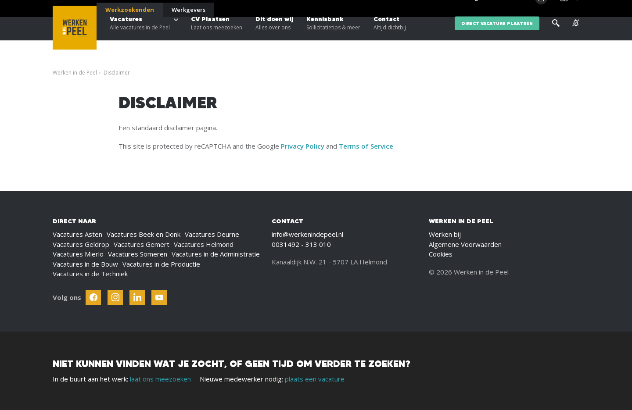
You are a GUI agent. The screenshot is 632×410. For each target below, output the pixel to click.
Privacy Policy (302, 146)
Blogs (473, 9)
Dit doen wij (274, 35)
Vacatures (140, 35)
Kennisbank (333, 35)
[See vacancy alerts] (575, 35)
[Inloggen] (557, 10)
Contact (389, 35)
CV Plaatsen (216, 35)
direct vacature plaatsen (497, 35)
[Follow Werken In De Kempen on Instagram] (115, 297)
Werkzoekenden (129, 10)
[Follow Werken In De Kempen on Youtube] (159, 297)
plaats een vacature (315, 378)
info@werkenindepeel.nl (307, 234)
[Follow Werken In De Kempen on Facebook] (93, 297)
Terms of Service (366, 146)
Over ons (500, 9)
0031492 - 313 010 (301, 244)
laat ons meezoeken (160, 378)
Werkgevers (188, 10)
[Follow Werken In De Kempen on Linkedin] (137, 297)
